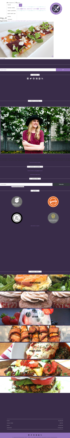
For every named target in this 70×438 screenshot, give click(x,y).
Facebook (60, 420)
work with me (12, 13)
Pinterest (60, 425)
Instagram (60, 427)
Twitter (61, 423)
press (9, 16)
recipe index (11, 7)
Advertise (9, 427)
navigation (10, 2)
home (9, 4)
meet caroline (12, 10)
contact (10, 19)
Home (8, 420)
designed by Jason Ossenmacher (49, 437)
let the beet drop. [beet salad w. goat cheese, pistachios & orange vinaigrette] (30, 21)
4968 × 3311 (10, 21)
